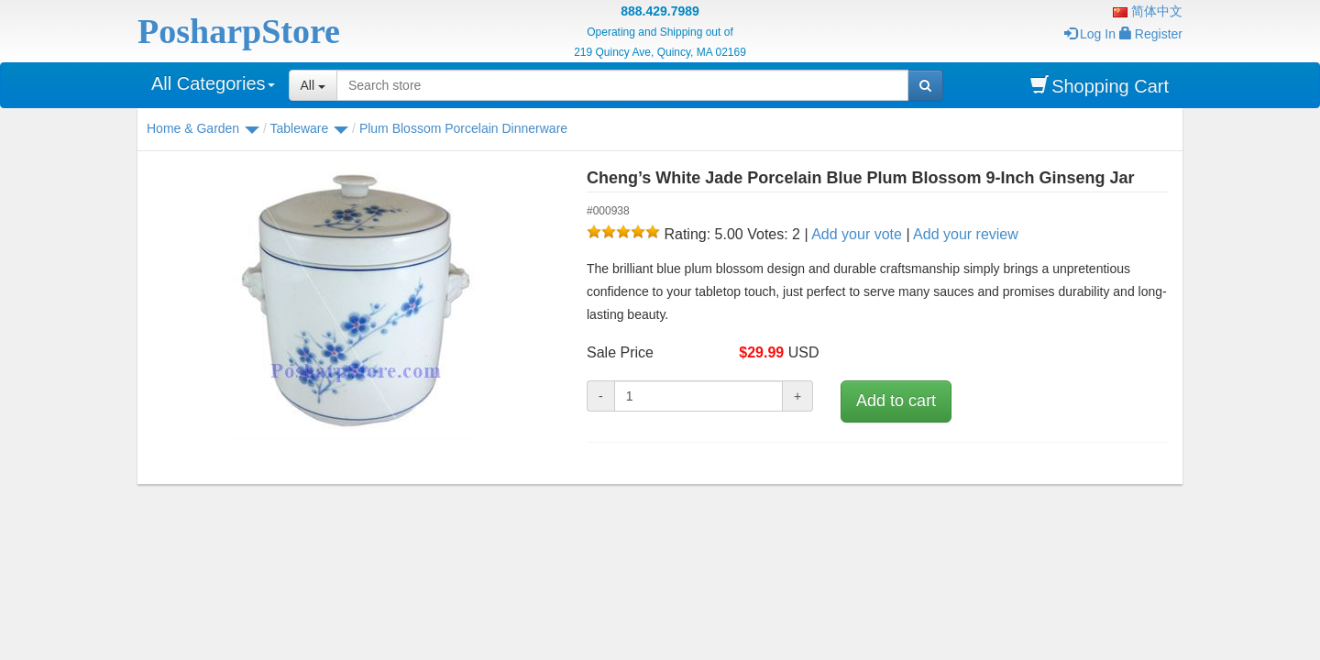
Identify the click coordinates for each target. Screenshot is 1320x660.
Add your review (965, 234)
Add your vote (856, 234)
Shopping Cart (1099, 85)
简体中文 (1147, 11)
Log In (1090, 34)
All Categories (213, 83)
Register (1150, 34)
